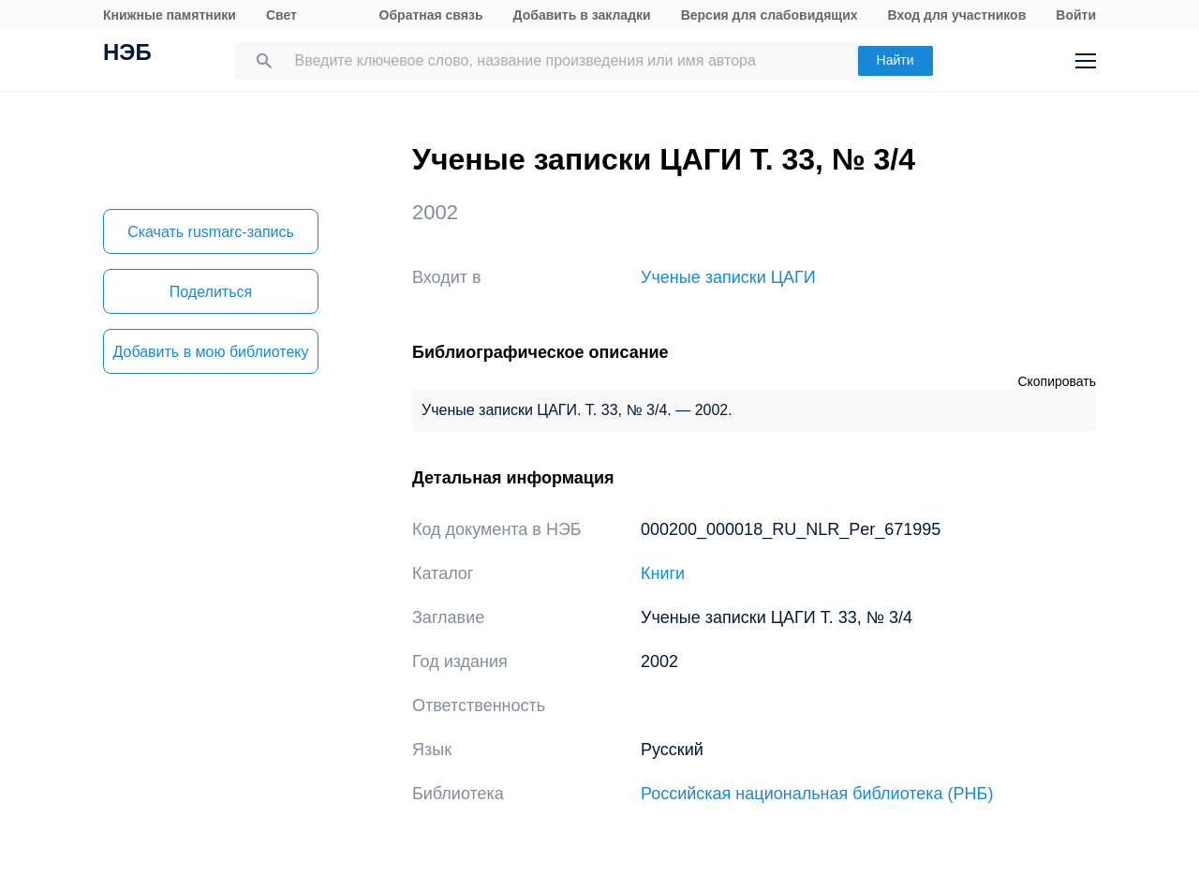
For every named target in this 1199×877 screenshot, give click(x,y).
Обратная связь (431, 14)
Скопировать (1056, 381)
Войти (1076, 14)
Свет (281, 14)
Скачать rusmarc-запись (210, 232)
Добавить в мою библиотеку (210, 352)
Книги (663, 573)
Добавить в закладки (582, 14)
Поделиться (211, 292)
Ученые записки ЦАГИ (728, 277)
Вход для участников (957, 14)
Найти (895, 59)
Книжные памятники (169, 14)
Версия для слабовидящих (769, 14)
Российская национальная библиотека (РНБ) (817, 793)
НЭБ (127, 54)
